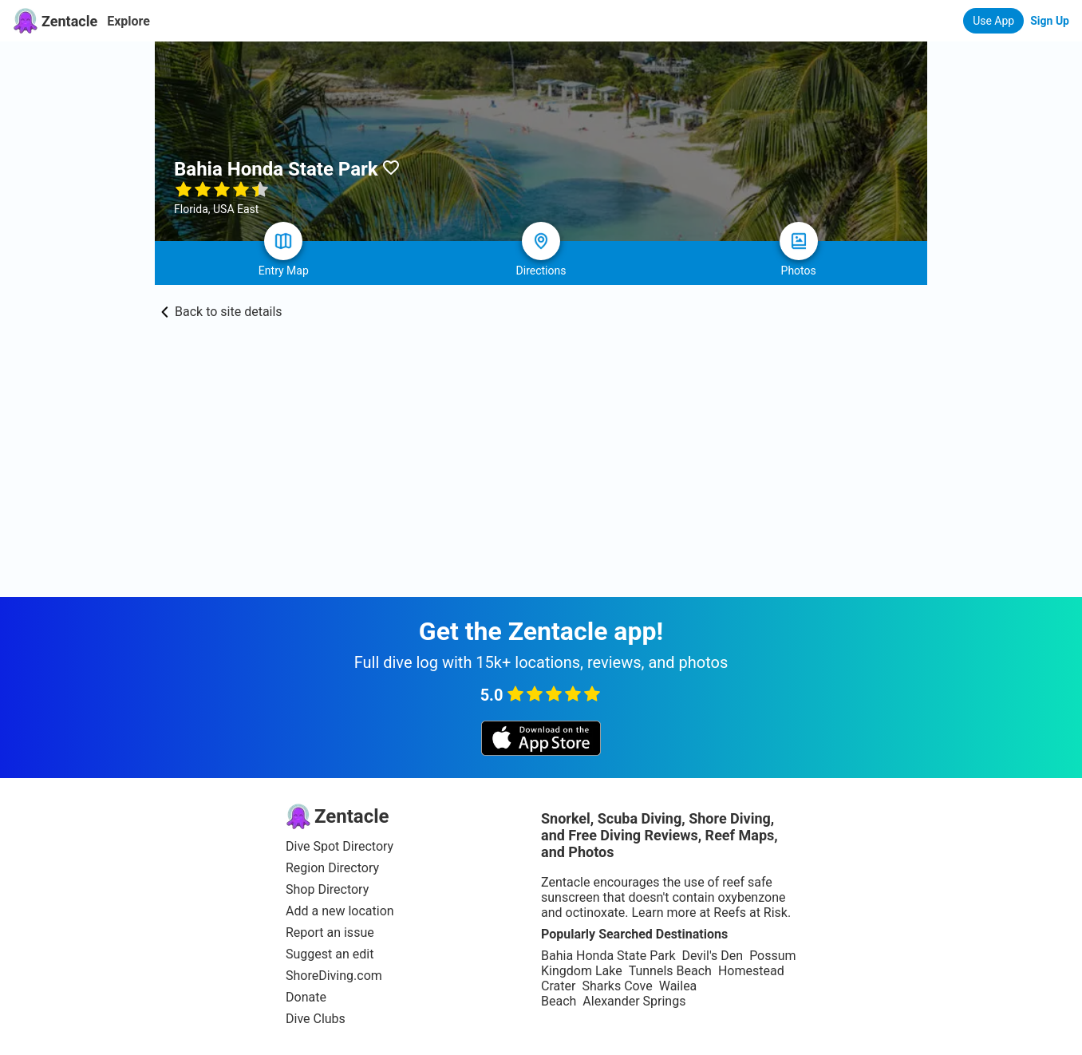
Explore (128, 21)
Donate (306, 997)
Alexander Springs (633, 1001)
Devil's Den (712, 955)
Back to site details (221, 311)
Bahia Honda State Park (608, 955)
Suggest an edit (329, 954)
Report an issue (330, 932)
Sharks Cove (617, 986)
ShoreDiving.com (334, 975)
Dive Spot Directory (339, 846)
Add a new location (340, 911)
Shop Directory (327, 889)
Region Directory (332, 867)
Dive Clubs (316, 1018)
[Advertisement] (541, 477)
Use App (993, 20)
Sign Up (1049, 20)
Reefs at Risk (750, 912)
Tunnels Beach (670, 970)
